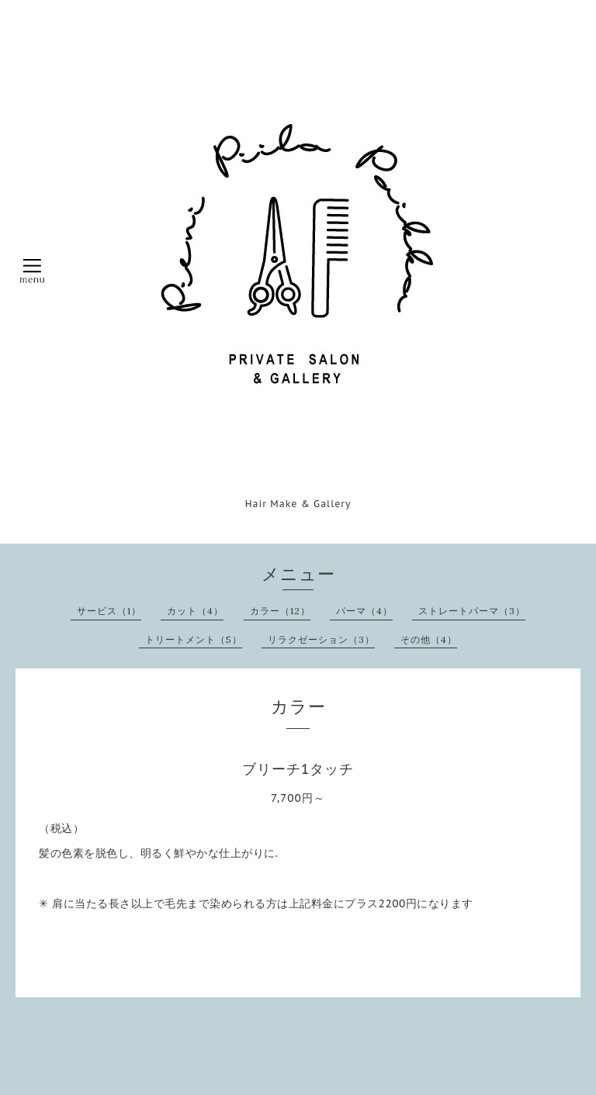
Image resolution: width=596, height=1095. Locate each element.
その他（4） (428, 639)
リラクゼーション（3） (321, 639)
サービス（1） (109, 611)
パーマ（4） (364, 611)
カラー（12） (280, 611)
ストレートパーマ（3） (471, 611)
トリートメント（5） (193, 639)
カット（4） (195, 611)
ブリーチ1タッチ (298, 769)
